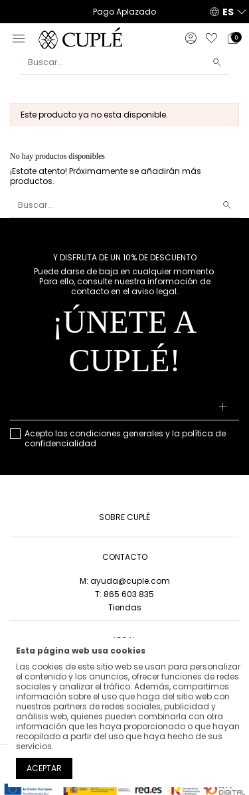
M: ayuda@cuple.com (125, 581)
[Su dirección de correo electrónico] (124, 407)
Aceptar (44, 768)
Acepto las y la (125, 438)
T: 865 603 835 (124, 594)
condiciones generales (116, 433)
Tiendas (124, 607)
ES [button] (228, 12)
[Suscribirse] (223, 407)
